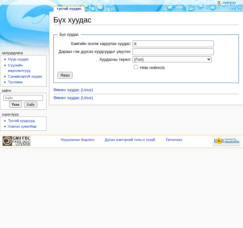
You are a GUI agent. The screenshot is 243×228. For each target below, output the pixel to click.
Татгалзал (173, 140)
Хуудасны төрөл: (115, 59)
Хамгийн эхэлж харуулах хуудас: (101, 43)
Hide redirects (152, 68)
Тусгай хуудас (69, 8)
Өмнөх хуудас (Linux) (73, 90)
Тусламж (15, 82)
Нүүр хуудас (18, 59)
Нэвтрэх (229, 2)
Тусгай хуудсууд (21, 121)
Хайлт (7, 90)
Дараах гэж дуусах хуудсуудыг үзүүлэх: (95, 51)
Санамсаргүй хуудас (25, 76)
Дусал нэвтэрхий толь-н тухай (130, 140)
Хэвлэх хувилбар (22, 126)
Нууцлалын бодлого (77, 140)
